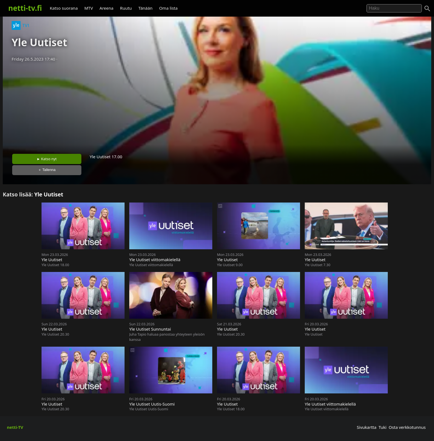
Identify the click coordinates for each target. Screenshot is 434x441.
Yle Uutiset (48, 194)
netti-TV (15, 427)
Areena (106, 8)
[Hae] (394, 8)
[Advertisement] (217, 106)
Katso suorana (64, 8)
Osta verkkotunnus (407, 427)
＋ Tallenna (47, 170)
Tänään (145, 8)
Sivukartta (366, 427)
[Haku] (427, 8)
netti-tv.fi (25, 8)
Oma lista (168, 8)
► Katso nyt (47, 158)
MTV (88, 8)
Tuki (383, 427)
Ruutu (126, 8)
